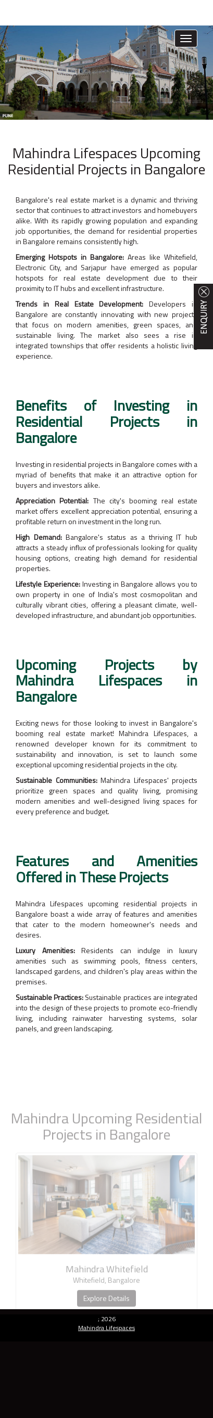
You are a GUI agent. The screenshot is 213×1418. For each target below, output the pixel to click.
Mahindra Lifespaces (106, 1328)
